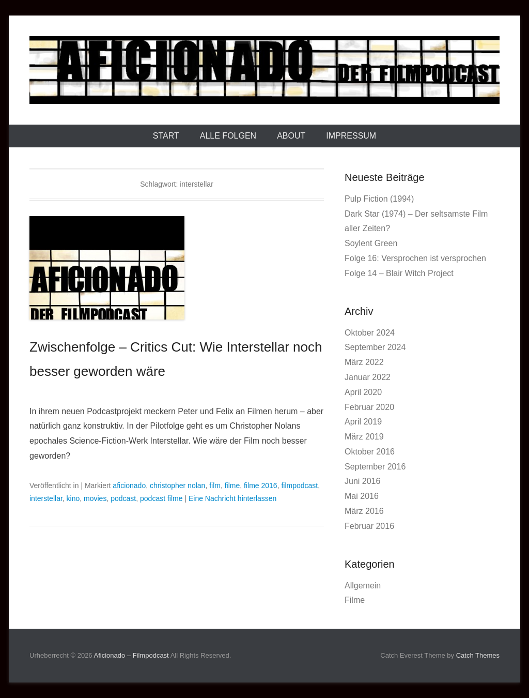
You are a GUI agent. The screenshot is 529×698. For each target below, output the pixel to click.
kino (73, 498)
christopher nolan (177, 485)
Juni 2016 (362, 481)
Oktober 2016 (370, 451)
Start (166, 135)
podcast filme (161, 498)
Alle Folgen (228, 135)
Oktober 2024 (370, 332)
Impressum (351, 135)
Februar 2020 (369, 407)
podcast (123, 498)
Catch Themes (478, 655)
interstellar (46, 498)
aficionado (129, 485)
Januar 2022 (368, 377)
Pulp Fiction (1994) (379, 198)
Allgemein (363, 585)
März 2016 (364, 511)
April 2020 (363, 392)
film (215, 485)
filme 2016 (260, 485)
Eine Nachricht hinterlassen (232, 498)
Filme (355, 600)
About (291, 135)
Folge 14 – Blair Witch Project (399, 273)
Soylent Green (371, 243)
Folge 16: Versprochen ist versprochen (415, 258)
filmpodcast (299, 485)
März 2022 (364, 362)
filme (232, 485)
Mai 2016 (362, 496)
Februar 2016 (369, 526)
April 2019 (363, 421)
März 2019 (364, 436)
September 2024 (375, 347)
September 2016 (375, 466)
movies (95, 498)
